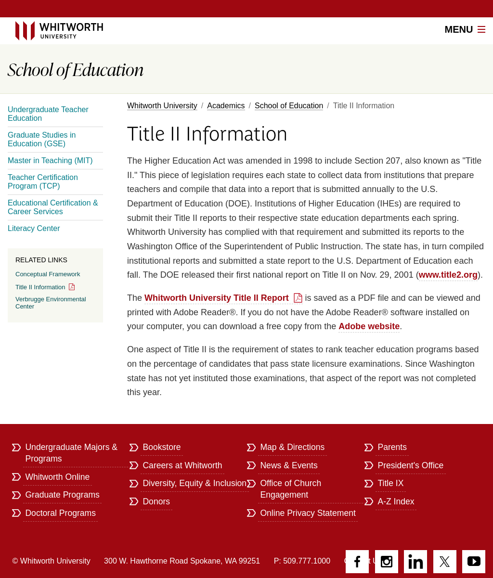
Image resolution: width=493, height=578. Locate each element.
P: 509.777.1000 (302, 561)
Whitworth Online (57, 477)
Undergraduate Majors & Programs (71, 452)
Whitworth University (162, 106)
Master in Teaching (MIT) (50, 160)
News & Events (288, 465)
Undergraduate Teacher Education (48, 113)
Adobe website (369, 326)
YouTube (473, 561)
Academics (226, 106)
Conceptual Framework (47, 274)
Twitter (444, 561)
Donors (156, 501)
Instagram (386, 561)
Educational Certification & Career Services (53, 207)
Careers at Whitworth (182, 465)
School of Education (289, 106)
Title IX (390, 483)
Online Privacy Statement (308, 513)
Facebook (357, 561)
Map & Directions (292, 447)
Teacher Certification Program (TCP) (43, 181)
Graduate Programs (62, 495)
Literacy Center (34, 228)
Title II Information (40, 287)
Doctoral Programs (60, 513)
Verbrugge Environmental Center (50, 302)
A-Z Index (395, 501)
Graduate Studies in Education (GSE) (42, 139)
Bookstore (162, 447)
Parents (392, 447)
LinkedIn (415, 561)
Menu (465, 29)
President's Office (410, 465)
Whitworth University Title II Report (216, 298)
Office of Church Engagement (290, 489)
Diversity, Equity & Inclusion (194, 483)
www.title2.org (448, 275)
